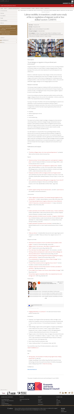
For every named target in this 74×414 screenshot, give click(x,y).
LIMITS (38, 308)
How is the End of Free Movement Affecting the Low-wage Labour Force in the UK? (46, 180)
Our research (2, 15)
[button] (72, 5)
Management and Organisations (7, 404)
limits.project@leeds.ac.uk (32, 369)
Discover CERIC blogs (5, 26)
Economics (3, 402)
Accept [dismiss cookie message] (63, 408)
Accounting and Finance (5, 399)
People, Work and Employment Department (8, 29)
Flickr (21, 400)
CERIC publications (5, 31)
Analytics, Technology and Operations (8, 400)
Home (2, 8)
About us (37, 8)
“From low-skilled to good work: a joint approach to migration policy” (43, 165)
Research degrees (5, 34)
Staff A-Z (39, 400)
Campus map (58, 402)
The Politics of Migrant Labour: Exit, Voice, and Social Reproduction (43, 152)
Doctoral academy (3, 20)
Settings (62, 410)
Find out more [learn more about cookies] (63, 411)
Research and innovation (13, 8)
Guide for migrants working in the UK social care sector (40, 189)
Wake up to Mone (32, 233)
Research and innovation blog (24, 399)
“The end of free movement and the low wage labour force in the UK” (43, 263)
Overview (2, 13)
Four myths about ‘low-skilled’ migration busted (39, 250)
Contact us (47, 8)
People (41, 8)
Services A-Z (40, 399)
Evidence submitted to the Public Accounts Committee (40, 223)
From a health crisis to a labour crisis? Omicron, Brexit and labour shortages (44, 270)
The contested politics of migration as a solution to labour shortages (43, 259)
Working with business (25, 8)
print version (60, 189)
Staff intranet (40, 402)
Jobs (57, 399)
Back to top (3, 389)
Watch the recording (47, 363)
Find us (2, 42)
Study (5, 8)
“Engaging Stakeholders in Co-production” (37, 311)
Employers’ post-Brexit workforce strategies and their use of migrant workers (44, 173)
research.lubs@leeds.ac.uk (33, 347)
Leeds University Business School (8, 5)
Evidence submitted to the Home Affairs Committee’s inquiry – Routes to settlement (46, 210)
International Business (5, 403)
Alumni (33, 8)
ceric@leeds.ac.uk (4, 40)
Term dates (58, 400)
